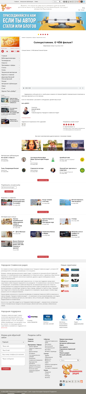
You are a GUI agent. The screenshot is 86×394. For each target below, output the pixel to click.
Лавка (36, 1)
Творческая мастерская (9, 72)
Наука (48, 362)
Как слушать (67, 347)
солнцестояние (26, 117)
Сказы (4, 70)
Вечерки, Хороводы (52, 351)
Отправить (6, 368)
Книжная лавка (33, 366)
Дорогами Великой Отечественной (8, 78)
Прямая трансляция (70, 339)
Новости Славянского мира (37, 348)
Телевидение (6, 60)
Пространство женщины (36, 360)
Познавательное (52, 347)
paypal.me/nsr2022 (78, 324)
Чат (79, 10)
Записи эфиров (33, 346)
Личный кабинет (69, 355)
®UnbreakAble (18, 391)
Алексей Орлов (36, 109)
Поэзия (4, 81)
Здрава (49, 355)
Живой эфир (4, 48)
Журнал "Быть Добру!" (9, 91)
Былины (49, 377)
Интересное (50, 366)
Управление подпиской (71, 349)
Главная (16, 1)
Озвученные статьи (48, 45)
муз (18, 51)
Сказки (49, 374)
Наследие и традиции (53, 368)
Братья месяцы (33, 350)
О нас (3, 88)
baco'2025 (4, 391)
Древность (50, 359)
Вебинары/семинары (9, 58)
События (49, 339)
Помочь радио (68, 353)
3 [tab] (43, 34)
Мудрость (50, 360)
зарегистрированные (80, 128)
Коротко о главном (8, 74)
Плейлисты (67, 341)
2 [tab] (40, 34)
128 (12, 51)
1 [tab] (38, 34)
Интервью (32, 352)
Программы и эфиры (8, 65)
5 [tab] (47, 34)
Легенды (49, 375)
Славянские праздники (35, 358)
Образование (51, 357)
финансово (4, 327)
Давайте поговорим (34, 364)
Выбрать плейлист (15, 48)
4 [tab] (45, 34)
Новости (4, 63)
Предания (50, 372)
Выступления (51, 346)
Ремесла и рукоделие (53, 364)
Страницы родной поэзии (36, 367)
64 (15, 51)
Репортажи (32, 357)
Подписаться (9, 191)
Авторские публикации (26, 1)
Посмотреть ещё (43, 180)
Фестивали (50, 344)
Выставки (50, 349)
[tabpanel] (43, 21)
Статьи (4, 67)
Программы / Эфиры (35, 344)
